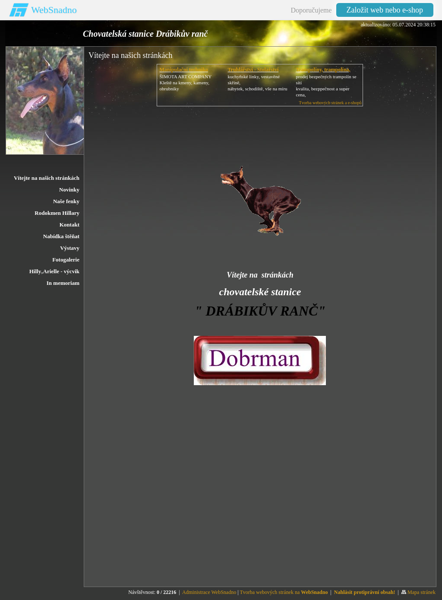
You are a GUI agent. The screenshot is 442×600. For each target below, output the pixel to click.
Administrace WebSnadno (209, 592)
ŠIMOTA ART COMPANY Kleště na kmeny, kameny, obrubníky (185, 82)
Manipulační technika (183, 70)
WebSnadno (54, 9)
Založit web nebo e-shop (385, 10)
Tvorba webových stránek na (284, 592)
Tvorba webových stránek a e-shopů (330, 102)
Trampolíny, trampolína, (323, 70)
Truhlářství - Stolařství (252, 70)
